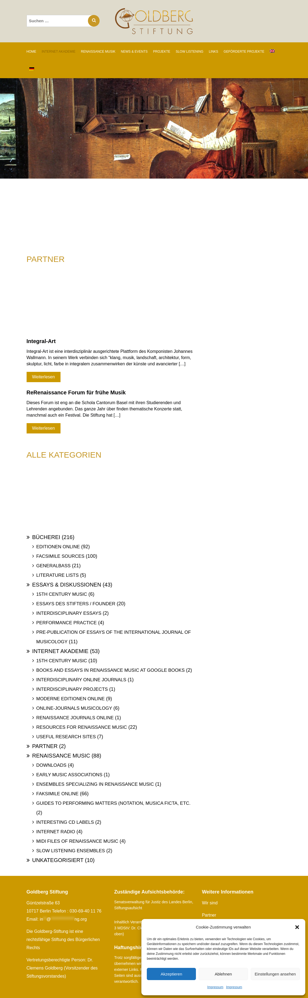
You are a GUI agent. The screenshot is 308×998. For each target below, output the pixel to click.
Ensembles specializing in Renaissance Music (95, 784)
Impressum (215, 987)
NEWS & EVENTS (134, 51)
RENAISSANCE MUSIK (98, 51)
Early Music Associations (69, 774)
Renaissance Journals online (75, 717)
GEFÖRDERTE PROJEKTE (244, 51)
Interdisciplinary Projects (72, 689)
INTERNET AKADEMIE (58, 51)
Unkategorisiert (58, 860)
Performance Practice (66, 622)
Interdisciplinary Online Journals (81, 679)
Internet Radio (55, 831)
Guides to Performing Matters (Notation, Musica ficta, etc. (113, 803)
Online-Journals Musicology (74, 708)
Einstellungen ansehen (275, 974)
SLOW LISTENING (189, 51)
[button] (297, 927)
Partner (45, 746)
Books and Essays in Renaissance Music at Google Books (110, 670)
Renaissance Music (61, 756)
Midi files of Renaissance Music (77, 841)
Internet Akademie (60, 651)
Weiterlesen (43, 377)
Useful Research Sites (66, 736)
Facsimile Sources (60, 556)
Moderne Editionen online (70, 698)
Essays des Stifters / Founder (76, 603)
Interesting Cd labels (65, 822)
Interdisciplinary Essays (68, 613)
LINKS (213, 51)
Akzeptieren (171, 974)
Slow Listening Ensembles (70, 850)
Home (31, 51)
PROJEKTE (161, 51)
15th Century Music (61, 594)
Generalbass (53, 565)
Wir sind (210, 903)
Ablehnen (223, 974)
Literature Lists (57, 575)
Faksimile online (57, 793)
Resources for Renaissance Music (81, 727)
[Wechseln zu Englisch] (272, 51)
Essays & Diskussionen (66, 585)
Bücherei (46, 537)
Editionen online (58, 546)
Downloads (51, 765)
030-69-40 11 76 (85, 911)
